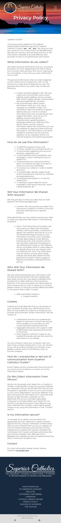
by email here (22, 450)
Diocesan (31, 518)
